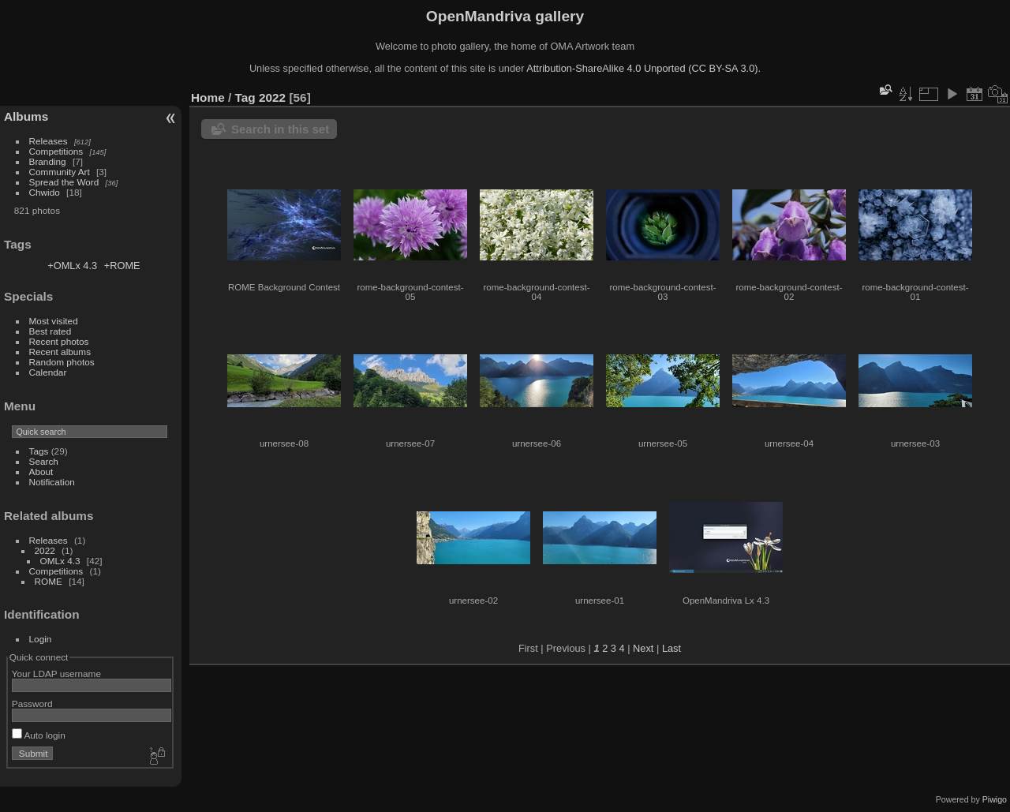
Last (671, 648)
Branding (47, 161)
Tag (245, 97)
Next (643, 648)
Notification (52, 482)
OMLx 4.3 (60, 561)
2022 (45, 550)
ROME (48, 581)
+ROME (122, 265)
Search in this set (280, 129)
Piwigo (994, 799)
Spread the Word (64, 182)
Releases (48, 141)
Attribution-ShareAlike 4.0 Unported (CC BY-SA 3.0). (643, 68)
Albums (26, 116)
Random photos (62, 362)
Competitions (56, 151)
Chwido (44, 192)
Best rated (50, 331)
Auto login (38, 735)
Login (40, 639)
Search (43, 461)
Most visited (53, 321)
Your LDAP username (56, 673)
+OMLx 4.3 (72, 265)
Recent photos (59, 341)
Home (208, 97)
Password (32, 703)
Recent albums (60, 351)
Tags (39, 451)
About (41, 471)
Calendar (48, 372)
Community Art (59, 172)
